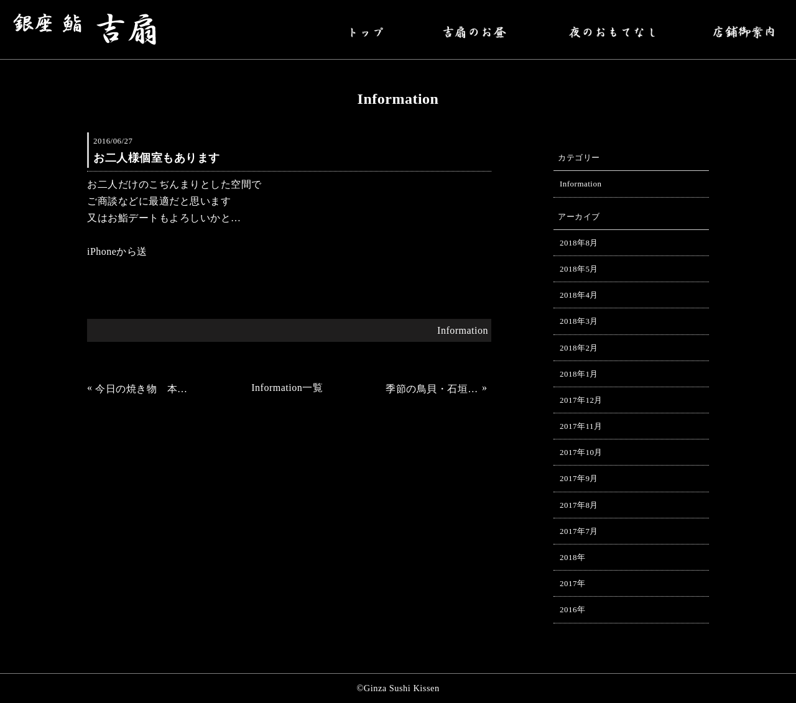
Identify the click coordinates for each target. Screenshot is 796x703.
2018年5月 (579, 268)
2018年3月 (579, 321)
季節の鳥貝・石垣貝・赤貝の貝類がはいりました (432, 389)
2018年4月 (579, 295)
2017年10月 (581, 452)
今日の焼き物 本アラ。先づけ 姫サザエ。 (141, 389)
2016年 (572, 609)
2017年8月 (579, 505)
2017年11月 (581, 426)
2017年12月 (581, 400)
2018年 (572, 557)
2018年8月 (579, 242)
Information (462, 330)
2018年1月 (579, 374)
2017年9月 (579, 478)
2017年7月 (579, 531)
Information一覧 (287, 387)
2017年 (572, 583)
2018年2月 (579, 347)
